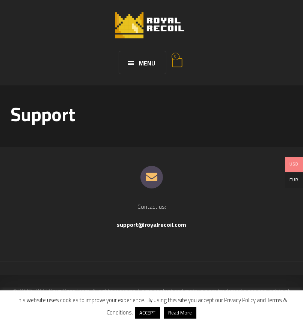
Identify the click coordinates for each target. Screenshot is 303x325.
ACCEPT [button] (147, 312)
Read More (180, 312)
